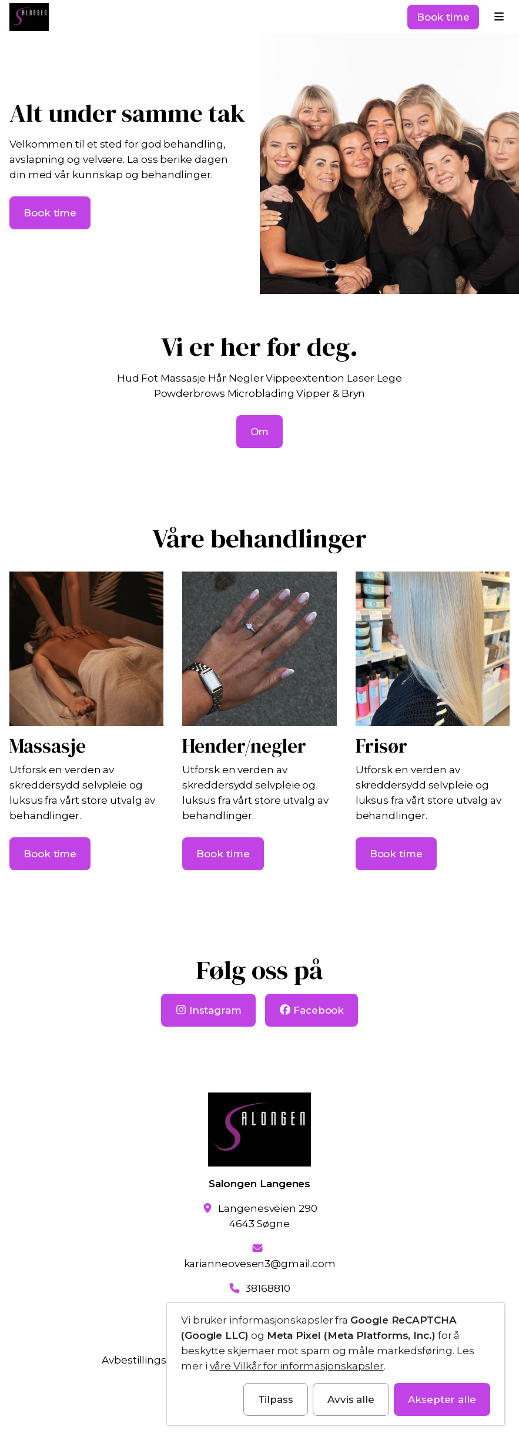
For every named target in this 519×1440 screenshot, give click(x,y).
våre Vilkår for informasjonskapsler (297, 1366)
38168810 (267, 1288)
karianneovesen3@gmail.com (260, 1263)
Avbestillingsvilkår (147, 1360)
